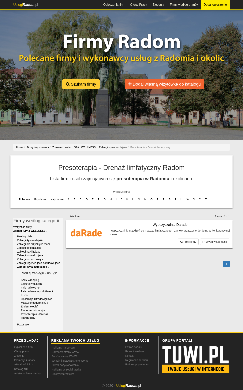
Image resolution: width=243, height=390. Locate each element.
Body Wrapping (30, 280)
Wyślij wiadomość (215, 241)
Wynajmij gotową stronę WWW (70, 360)
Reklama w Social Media (66, 369)
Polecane (24, 199)
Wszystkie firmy (22, 227)
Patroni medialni (134, 351)
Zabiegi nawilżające (28, 251)
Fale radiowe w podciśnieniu (37, 291)
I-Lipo (24, 295)
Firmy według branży (184, 4)
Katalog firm (21, 368)
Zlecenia (158, 4)
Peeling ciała (24, 236)
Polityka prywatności (137, 364)
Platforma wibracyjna (33, 310)
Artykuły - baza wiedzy (27, 373)
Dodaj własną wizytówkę (164, 84)
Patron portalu (133, 347)
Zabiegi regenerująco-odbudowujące (38, 262)
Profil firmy (188, 241)
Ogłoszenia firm (113, 4)
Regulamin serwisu (136, 360)
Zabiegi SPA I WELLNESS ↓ (30, 230)
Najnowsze (56, 199)
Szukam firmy (81, 84)
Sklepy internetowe (63, 373)
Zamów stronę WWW (64, 356)
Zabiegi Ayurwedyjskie (30, 240)
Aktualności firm (23, 364)
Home (19, 147)
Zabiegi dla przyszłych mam (33, 244)
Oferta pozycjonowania (65, 365)
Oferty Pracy (138, 4)
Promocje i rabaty (24, 360)
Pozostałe (23, 324)
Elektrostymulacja (31, 283)
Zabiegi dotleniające (29, 247)
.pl (25, 5)
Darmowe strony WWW (65, 351)
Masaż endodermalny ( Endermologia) (34, 304)
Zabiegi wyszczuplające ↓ (33, 266)
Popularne (40, 199)
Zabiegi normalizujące (30, 255)
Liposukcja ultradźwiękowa (36, 298)
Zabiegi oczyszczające (30, 259)
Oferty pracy (21, 351)
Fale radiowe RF (30, 287)
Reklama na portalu (63, 347)
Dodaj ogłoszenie (215, 4)
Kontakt (129, 355)
